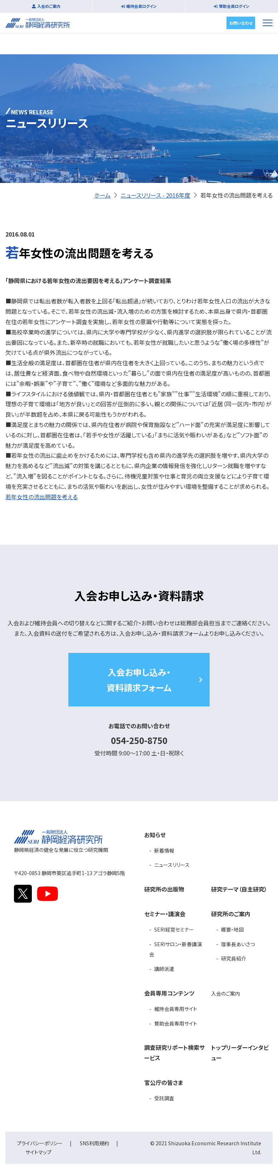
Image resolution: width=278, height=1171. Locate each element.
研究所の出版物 (164, 889)
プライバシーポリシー (40, 1143)
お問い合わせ (241, 22)
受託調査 (164, 1098)
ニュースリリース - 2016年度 (155, 195)
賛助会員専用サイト (175, 1023)
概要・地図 (232, 929)
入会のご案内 (48, 6)
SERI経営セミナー (174, 929)
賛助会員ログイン (234, 6)
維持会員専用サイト (175, 1008)
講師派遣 (164, 968)
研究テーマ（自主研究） (239, 889)
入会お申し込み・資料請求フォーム (139, 680)
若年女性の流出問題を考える (41, 496)
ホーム (102, 195)
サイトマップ (38, 1152)
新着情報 (164, 850)
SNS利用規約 (94, 1143)
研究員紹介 (233, 958)
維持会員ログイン (141, 6)
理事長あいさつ (238, 944)
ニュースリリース (172, 864)
